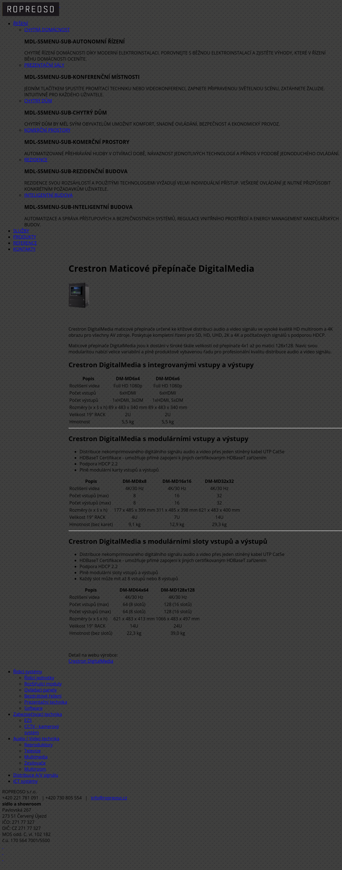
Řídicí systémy (27, 672)
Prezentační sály (44, 65)
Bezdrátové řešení (42, 696)
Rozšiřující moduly (43, 684)
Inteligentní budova (48, 195)
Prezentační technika (45, 702)
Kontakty (24, 249)
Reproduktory (38, 745)
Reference (25, 243)
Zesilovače (35, 763)
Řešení (20, 23)
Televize (32, 751)
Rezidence (36, 160)
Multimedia (36, 757)
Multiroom (35, 769)
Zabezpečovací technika (37, 714)
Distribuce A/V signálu (35, 775)
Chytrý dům (38, 101)
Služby (21, 231)
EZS (28, 720)
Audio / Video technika (36, 739)
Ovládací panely (40, 690)
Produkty (24, 237)
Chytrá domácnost (47, 30)
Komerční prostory (47, 130)
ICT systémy (25, 781)
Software (33, 708)
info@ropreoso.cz (109, 798)
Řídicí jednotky (39, 678)
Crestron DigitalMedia (91, 661)
